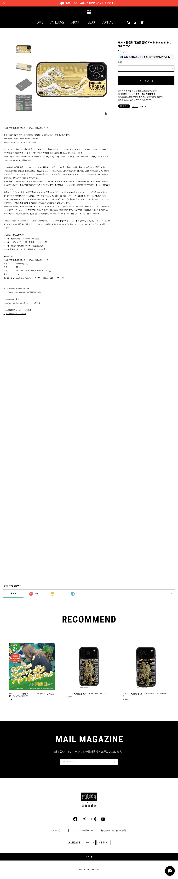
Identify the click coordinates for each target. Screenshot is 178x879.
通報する (143, 107)
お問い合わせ (58, 830)
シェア (135, 106)
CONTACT (108, 22)
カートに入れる (146, 80)
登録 (114, 762)
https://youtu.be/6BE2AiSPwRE (15, 313)
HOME (38, 22)
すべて (13, 593)
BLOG (91, 22)
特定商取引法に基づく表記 (113, 830)
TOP (89, 857)
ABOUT (76, 22)
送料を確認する (148, 94)
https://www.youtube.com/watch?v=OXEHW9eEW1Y (22, 292)
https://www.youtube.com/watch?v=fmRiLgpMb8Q (22, 303)
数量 (120, 62)
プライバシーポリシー (82, 830)
